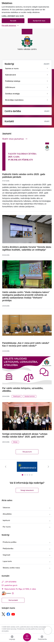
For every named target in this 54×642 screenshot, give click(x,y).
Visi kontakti (13, 600)
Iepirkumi (6, 520)
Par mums (7, 527)
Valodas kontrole (29, 396)
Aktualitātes (7, 514)
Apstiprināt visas (39, 21)
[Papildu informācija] (13, 593)
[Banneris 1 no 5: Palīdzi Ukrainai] (27, 467)
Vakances (6, 507)
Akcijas (15, 442)
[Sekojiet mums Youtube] (13, 614)
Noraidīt (13, 21)
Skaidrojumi (17, 396)
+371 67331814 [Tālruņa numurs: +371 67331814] (10, 582)
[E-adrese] (6, 593)
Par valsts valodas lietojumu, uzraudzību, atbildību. (22, 389)
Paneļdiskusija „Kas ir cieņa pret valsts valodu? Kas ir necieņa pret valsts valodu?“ (25, 344)
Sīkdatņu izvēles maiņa (11, 568)
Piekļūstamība (8, 548)
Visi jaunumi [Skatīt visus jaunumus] (27, 452)
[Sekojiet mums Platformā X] (3, 614)
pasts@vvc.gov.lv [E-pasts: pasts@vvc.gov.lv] (11, 585)
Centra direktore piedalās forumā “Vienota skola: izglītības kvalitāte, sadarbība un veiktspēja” (26, 248)
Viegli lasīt (6, 555)
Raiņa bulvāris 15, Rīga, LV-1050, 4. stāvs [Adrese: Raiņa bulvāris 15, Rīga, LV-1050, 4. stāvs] (20, 589)
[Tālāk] (48, 466)
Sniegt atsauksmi (27, 490)
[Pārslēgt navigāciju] (27, 637)
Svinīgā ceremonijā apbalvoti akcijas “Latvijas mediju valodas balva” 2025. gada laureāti (24, 435)
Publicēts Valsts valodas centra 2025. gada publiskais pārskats (23, 175)
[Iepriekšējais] (5, 466)
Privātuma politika (9, 542)
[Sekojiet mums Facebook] (8, 614)
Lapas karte (7, 561)
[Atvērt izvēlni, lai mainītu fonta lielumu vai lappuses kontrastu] (42, 638)
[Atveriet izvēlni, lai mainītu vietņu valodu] (12, 638)
